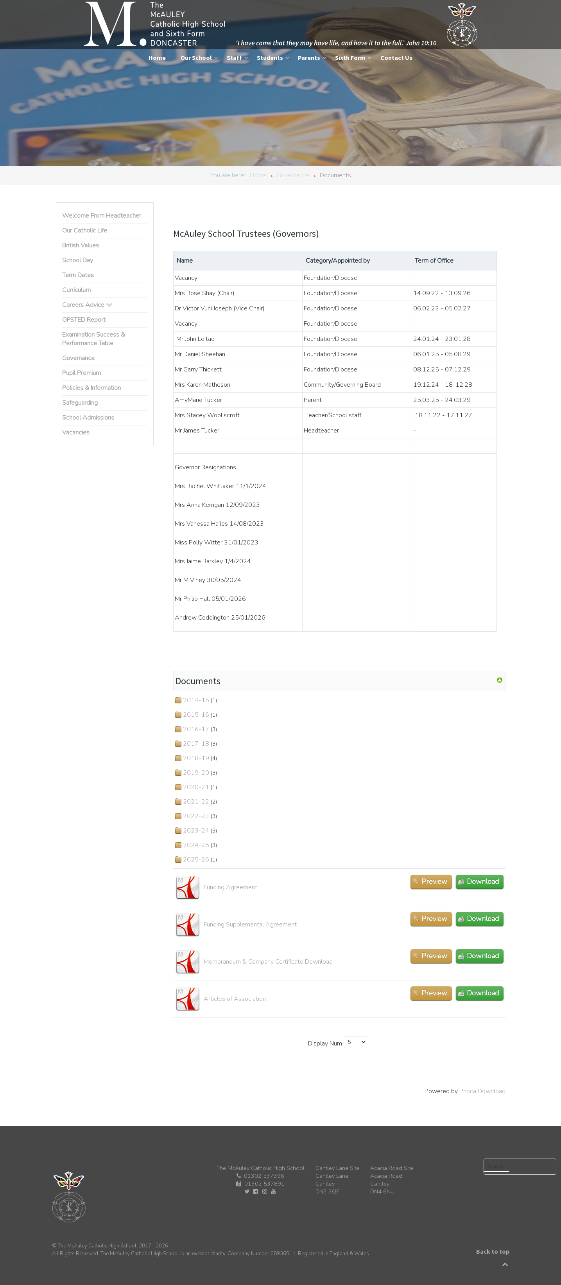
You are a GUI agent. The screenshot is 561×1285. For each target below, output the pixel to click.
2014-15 (196, 700)
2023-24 (196, 830)
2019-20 (196, 772)
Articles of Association (235, 999)
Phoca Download (482, 1091)
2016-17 (196, 729)
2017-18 (196, 743)
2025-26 (196, 859)
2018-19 (196, 758)
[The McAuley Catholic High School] (281, 24)
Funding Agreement (230, 887)
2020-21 (196, 787)
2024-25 (196, 845)
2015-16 (196, 714)
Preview (434, 881)
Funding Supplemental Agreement (250, 924)
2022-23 (196, 816)
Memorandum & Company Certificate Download (268, 961)
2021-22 (196, 801)
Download (483, 881)
